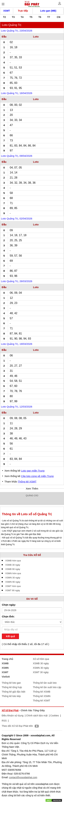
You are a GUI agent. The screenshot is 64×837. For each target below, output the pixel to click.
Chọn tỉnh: (8, 616)
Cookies (54, 715)
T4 (22, 17)
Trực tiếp (23, 10)
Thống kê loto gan (11, 682)
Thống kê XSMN (42, 696)
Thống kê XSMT (27, 481)
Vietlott (6, 676)
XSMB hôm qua (13, 560)
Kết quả (10, 636)
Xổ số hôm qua (41, 659)
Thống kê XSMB (41, 691)
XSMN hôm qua (13, 573)
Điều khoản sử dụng (12, 715)
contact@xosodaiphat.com (23, 777)
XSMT (6, 10)
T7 (48, 17)
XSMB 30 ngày (12, 565)
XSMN (5, 667)
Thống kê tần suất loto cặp (47, 687)
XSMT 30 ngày (41, 672)
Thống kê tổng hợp (12, 687)
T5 (31, 17)
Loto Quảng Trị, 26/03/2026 (16, 281)
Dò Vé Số (32, 598)
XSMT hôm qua (13, 586)
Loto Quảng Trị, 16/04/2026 (16, 93)
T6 (39, 17)
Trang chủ (7, 659)
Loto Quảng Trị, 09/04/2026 (16, 155)
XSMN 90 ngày (12, 582)
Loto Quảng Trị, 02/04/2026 (16, 218)
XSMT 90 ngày (12, 590)
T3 (13, 17)
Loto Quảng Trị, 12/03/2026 (16, 406)
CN (58, 17)
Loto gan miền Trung (32, 470)
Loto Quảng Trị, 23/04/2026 (16, 30)
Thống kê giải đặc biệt (13, 691)
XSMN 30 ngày (12, 577)
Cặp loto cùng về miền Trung (37, 476)
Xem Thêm (32, 488)
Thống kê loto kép (11, 696)
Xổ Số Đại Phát (10, 710)
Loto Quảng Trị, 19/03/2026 (16, 343)
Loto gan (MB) (48, 10)
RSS (4, 720)
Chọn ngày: (9, 604)
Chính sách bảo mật (37, 715)
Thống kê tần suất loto (45, 682)
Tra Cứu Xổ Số (32, 555)
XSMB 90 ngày (12, 569)
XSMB (5, 663)
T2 (4, 17)
